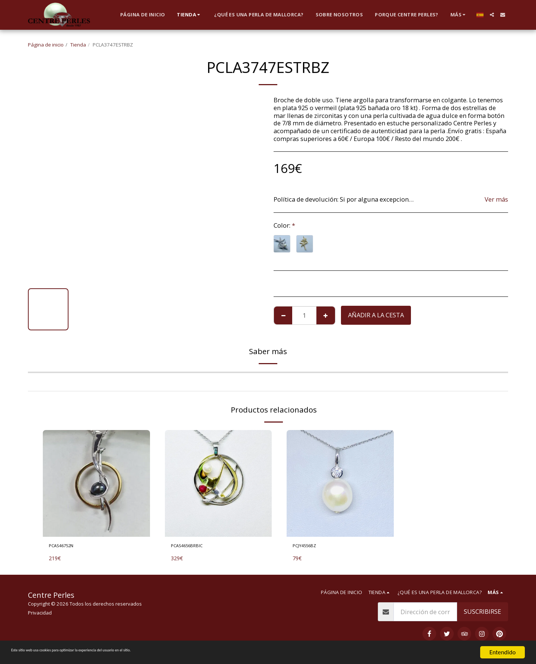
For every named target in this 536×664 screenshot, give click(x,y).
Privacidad (40, 615)
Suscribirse (482, 614)
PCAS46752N (67, 547)
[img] (96, 483)
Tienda (78, 44)
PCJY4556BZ (309, 547)
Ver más (496, 199)
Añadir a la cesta (376, 315)
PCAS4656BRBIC (193, 547)
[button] (492, 14)
